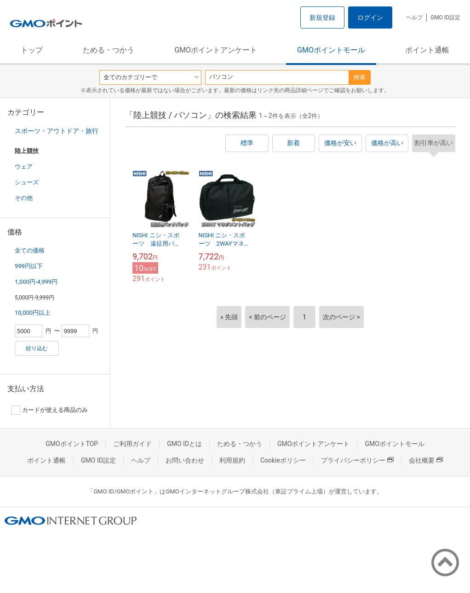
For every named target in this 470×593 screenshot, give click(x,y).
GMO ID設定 (445, 17)
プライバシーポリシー (357, 460)
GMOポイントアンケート (215, 50)
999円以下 (29, 266)
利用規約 (232, 460)
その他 (24, 197)
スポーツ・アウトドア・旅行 (56, 131)
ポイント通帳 (427, 50)
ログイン (370, 17)
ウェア (24, 166)
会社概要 (426, 460)
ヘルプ (414, 17)
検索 (360, 77)
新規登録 (322, 17)
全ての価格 (30, 250)
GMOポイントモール (331, 50)
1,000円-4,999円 (36, 281)
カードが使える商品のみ (49, 410)
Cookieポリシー (283, 460)
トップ (32, 50)
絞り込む (37, 348)
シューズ (27, 182)
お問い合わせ (185, 460)
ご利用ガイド (132, 443)
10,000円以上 (33, 312)
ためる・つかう (108, 50)
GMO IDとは (184, 443)
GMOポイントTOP (72, 443)
